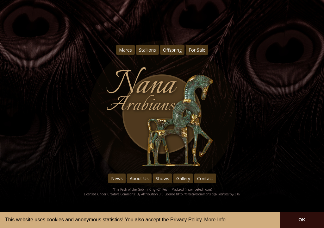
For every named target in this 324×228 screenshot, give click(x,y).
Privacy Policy (186, 219)
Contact (205, 178)
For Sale (197, 50)
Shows (162, 178)
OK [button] (301, 219)
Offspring (172, 50)
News (117, 178)
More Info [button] (215, 219)
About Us (139, 178)
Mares (125, 50)
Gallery (183, 178)
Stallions (147, 50)
